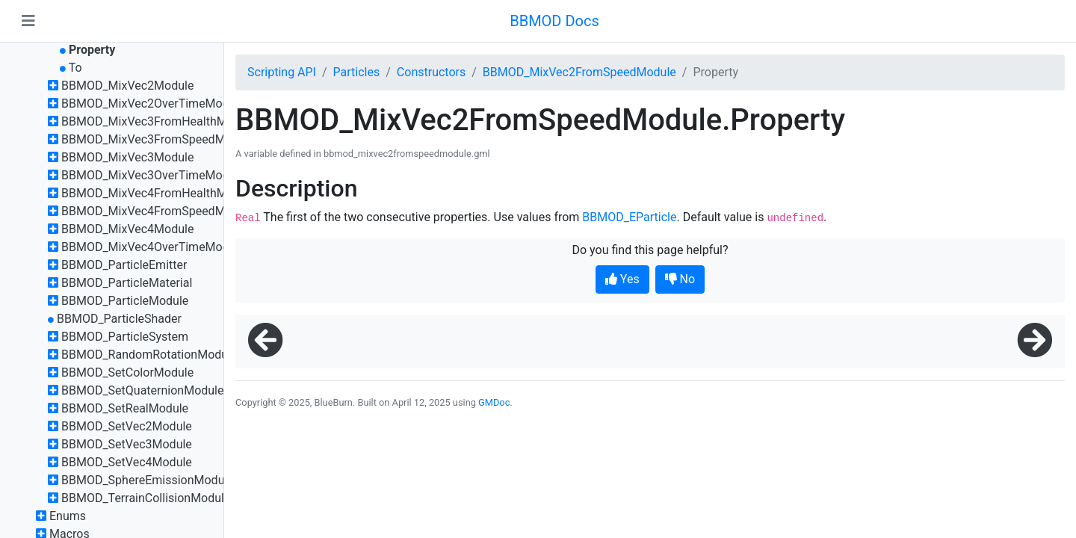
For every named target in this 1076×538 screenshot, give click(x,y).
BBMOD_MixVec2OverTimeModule (153, 103)
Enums (67, 516)
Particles (356, 72)
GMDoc (494, 402)
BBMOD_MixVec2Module (127, 85)
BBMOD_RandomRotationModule (149, 354)
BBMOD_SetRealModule (124, 408)
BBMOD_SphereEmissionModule (147, 480)
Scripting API (281, 72)
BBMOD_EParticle (629, 217)
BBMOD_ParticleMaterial (126, 283)
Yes (622, 279)
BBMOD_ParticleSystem (124, 337)
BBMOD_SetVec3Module (126, 444)
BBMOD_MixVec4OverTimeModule (153, 247)
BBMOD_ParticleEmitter (124, 265)
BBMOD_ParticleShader (119, 319)
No (680, 279)
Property (92, 50)
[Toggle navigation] (28, 21)
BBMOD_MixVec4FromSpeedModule (158, 211)
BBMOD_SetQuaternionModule (142, 390)
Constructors (431, 72)
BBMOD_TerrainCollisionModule (145, 498)
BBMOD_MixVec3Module (127, 157)
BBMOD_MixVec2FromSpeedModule (579, 72)
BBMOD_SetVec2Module (126, 426)
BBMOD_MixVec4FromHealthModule (158, 193)
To (75, 68)
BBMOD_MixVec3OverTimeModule (153, 175)
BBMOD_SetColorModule (127, 372)
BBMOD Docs (554, 21)
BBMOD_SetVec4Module (126, 462)
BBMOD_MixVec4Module (127, 229)
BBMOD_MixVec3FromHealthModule (158, 121)
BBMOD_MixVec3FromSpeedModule (158, 139)
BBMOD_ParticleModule (124, 301)
